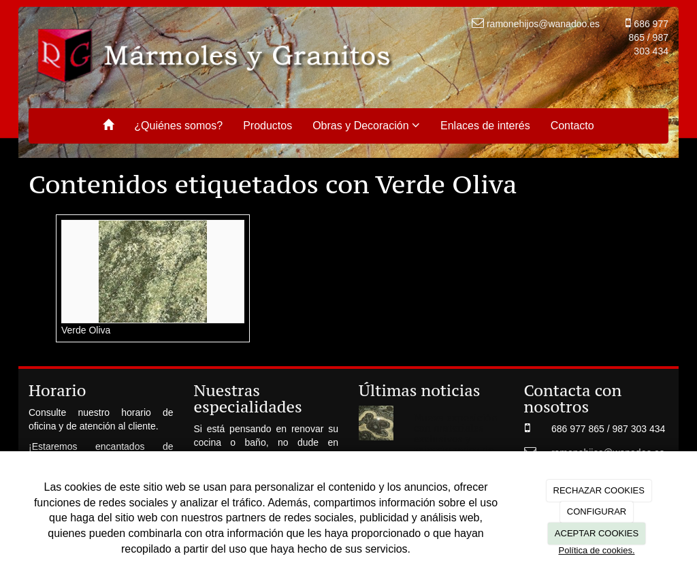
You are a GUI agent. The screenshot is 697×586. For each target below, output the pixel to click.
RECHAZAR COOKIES (599, 490)
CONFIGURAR (596, 511)
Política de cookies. (596, 550)
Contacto (572, 125)
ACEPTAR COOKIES (596, 533)
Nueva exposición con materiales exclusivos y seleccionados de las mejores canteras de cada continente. (456, 449)
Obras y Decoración (366, 125)
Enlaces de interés (485, 125)
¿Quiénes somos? (178, 125)
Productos (267, 125)
